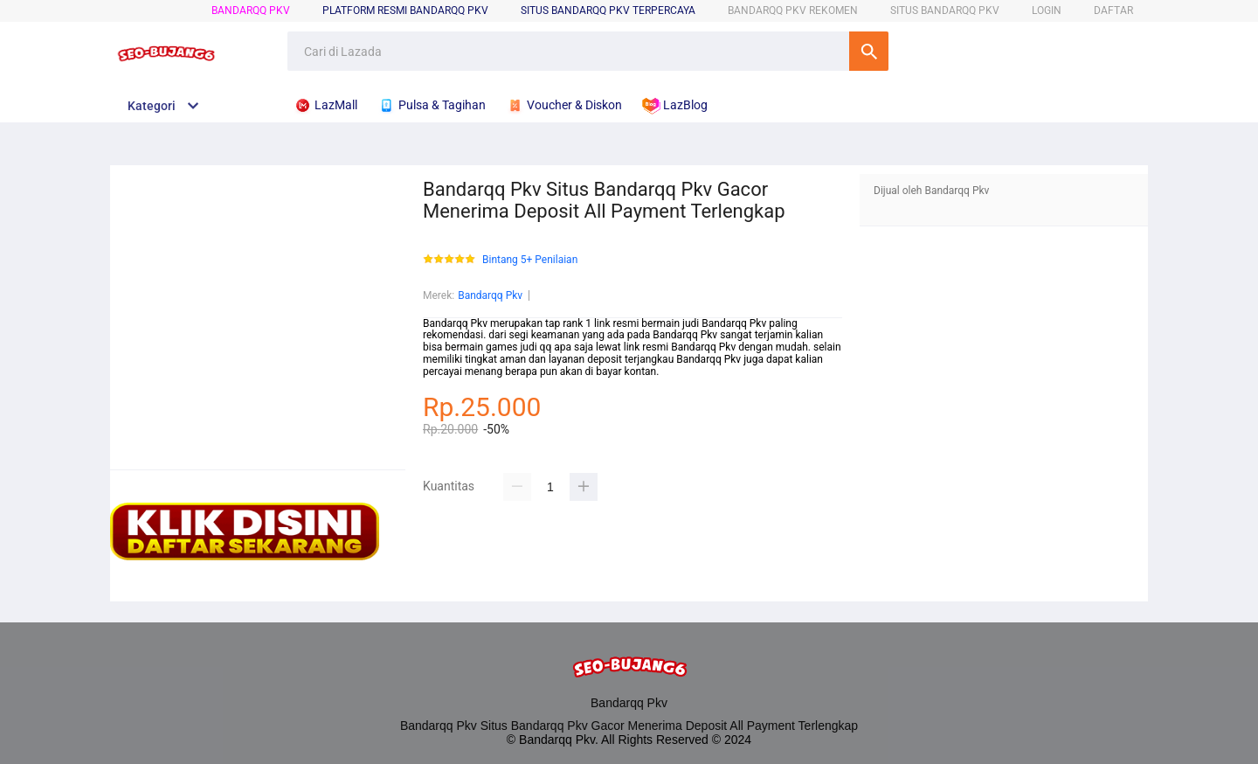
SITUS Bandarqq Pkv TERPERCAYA (608, 10)
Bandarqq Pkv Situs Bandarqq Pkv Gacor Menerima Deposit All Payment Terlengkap (629, 726)
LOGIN (1046, 10)
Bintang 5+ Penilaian (529, 260)
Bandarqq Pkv (250, 10)
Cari (868, 51)
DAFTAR (1113, 10)
